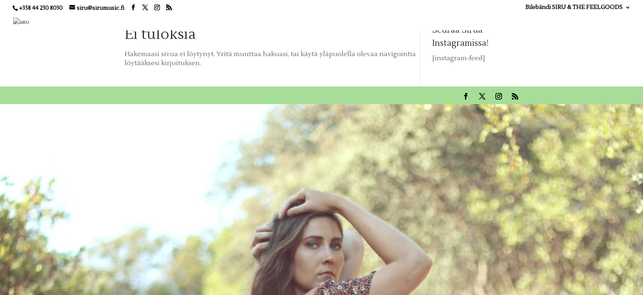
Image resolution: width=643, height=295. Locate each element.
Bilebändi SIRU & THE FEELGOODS (573, 8)
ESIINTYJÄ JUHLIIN (517, 21)
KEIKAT (339, 21)
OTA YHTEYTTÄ (589, 21)
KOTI (309, 21)
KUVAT (467, 21)
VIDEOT (435, 21)
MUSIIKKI (397, 21)
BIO (366, 21)
